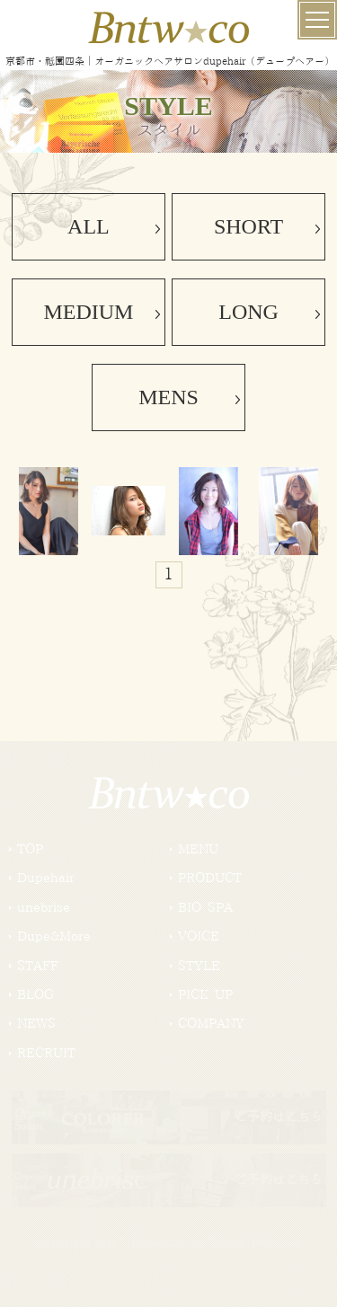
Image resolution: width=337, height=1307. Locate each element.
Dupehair (46, 878)
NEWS (36, 1024)
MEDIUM (88, 311)
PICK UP (205, 995)
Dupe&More (54, 937)
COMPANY (211, 1024)
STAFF (37, 966)
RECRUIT (46, 1053)
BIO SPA (205, 908)
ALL (88, 226)
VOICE (198, 937)
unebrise (43, 908)
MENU (198, 850)
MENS (168, 397)
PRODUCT (210, 878)
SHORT (248, 226)
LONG (248, 311)
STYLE (199, 966)
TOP (30, 850)
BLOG (35, 995)
